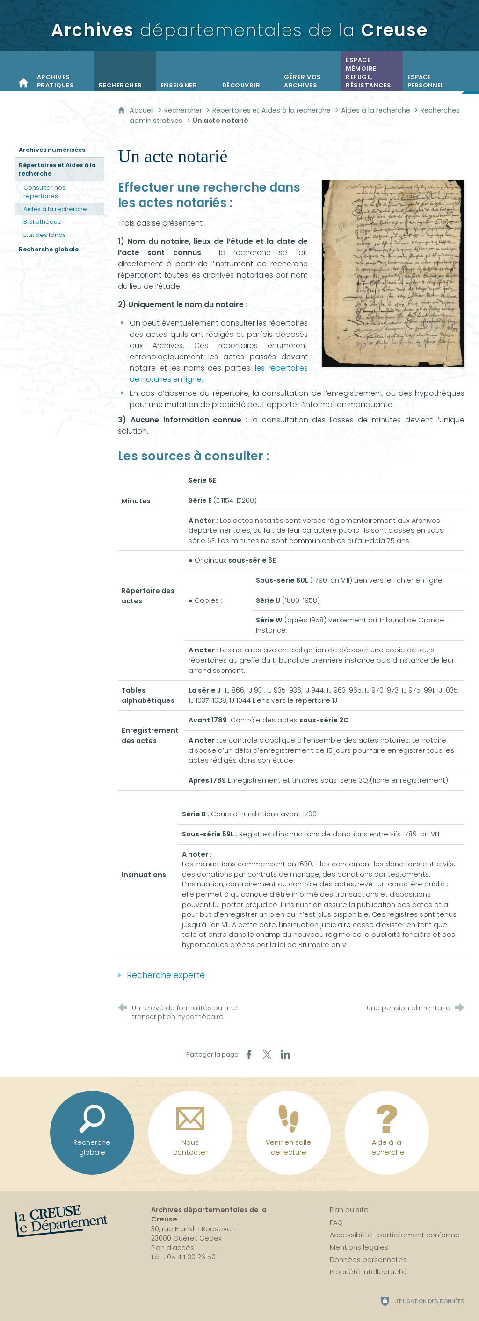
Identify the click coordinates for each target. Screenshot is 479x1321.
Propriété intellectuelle (368, 1272)
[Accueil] (23, 71)
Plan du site (349, 1209)
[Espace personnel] (433, 71)
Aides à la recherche (375, 110)
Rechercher (183, 110)
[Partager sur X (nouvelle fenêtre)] (267, 1055)
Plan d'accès (172, 1247)
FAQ (336, 1222)
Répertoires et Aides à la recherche (271, 110)
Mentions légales (359, 1247)
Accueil (143, 110)
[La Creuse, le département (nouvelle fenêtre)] (61, 1221)
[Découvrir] (248, 71)
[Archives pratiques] (63, 71)
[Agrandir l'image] (392, 273)
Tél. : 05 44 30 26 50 (183, 1257)
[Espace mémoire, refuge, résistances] (372, 71)
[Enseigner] (187, 71)
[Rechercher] (125, 71)
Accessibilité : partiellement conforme (395, 1235)
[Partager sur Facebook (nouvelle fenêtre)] (249, 1055)
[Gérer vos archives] (310, 71)
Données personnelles (368, 1259)
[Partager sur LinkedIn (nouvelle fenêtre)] (285, 1055)
